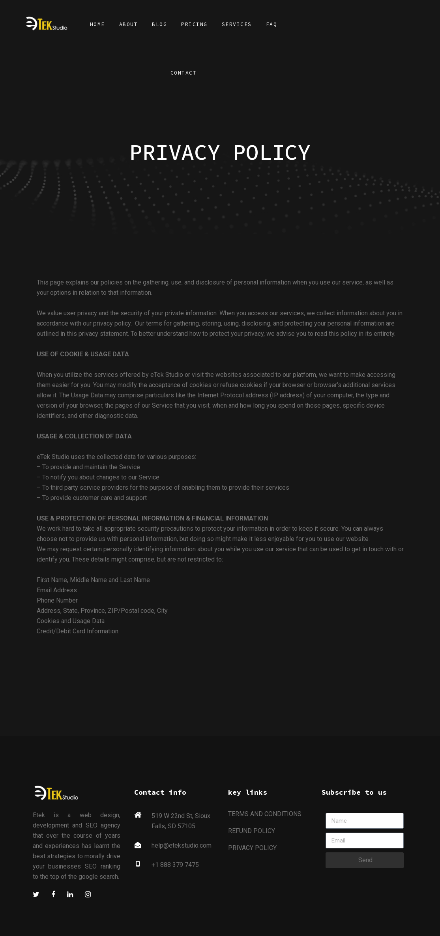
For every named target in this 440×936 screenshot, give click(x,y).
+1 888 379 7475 (175, 865)
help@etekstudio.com (182, 845)
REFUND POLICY (251, 831)
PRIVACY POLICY (252, 848)
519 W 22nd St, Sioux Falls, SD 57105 (181, 821)
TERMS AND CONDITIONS (264, 814)
